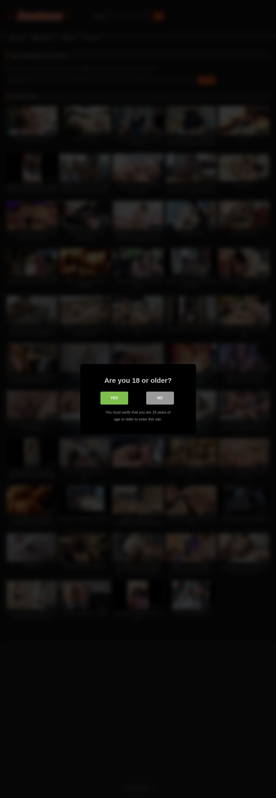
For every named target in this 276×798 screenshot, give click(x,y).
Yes (114, 398)
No (160, 398)
